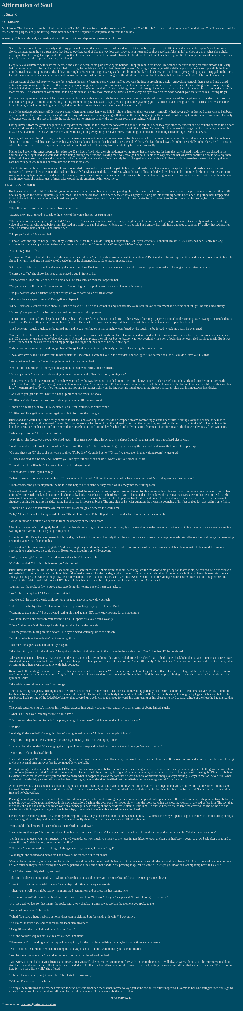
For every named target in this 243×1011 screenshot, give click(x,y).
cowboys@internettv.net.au (38, 1004)
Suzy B (11, 15)
